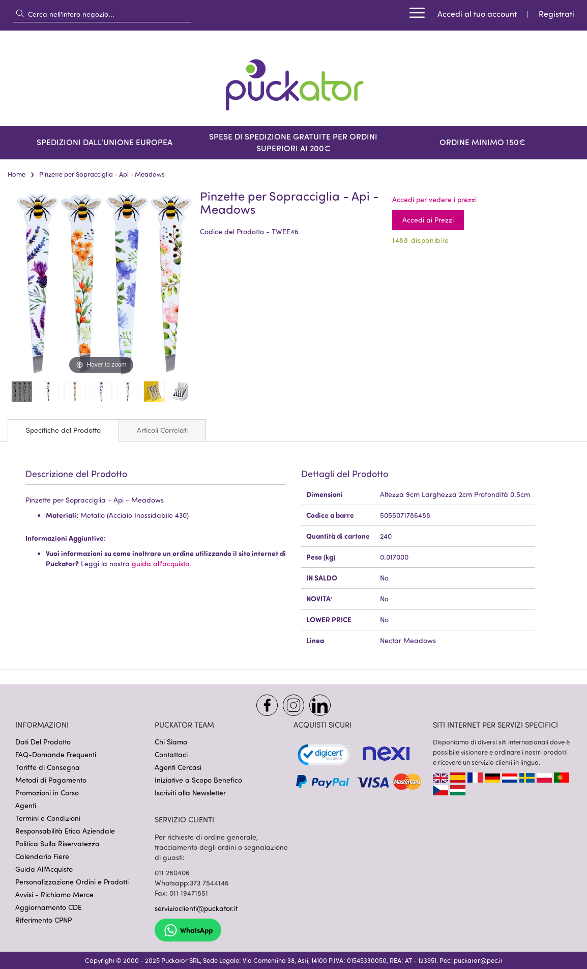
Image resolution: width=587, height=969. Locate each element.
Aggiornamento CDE (48, 907)
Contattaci (171, 754)
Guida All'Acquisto (44, 869)
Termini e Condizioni (47, 818)
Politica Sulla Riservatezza (57, 843)
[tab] (63, 430)
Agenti (25, 805)
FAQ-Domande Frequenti (55, 754)
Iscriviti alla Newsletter (190, 792)
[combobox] (102, 14)
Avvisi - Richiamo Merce (54, 894)
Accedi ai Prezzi (428, 219)
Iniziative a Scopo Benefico (198, 780)
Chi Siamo (171, 741)
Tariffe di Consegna (47, 767)
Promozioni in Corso (47, 792)
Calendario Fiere (42, 856)
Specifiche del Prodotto (63, 430)
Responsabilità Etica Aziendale (65, 830)
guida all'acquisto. (161, 563)
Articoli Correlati (162, 430)
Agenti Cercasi (178, 767)
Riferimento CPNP (43, 920)
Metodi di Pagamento (50, 780)
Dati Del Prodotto (43, 741)
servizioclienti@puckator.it (196, 908)
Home (16, 174)
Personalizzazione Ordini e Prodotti (72, 881)
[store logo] (293, 78)
